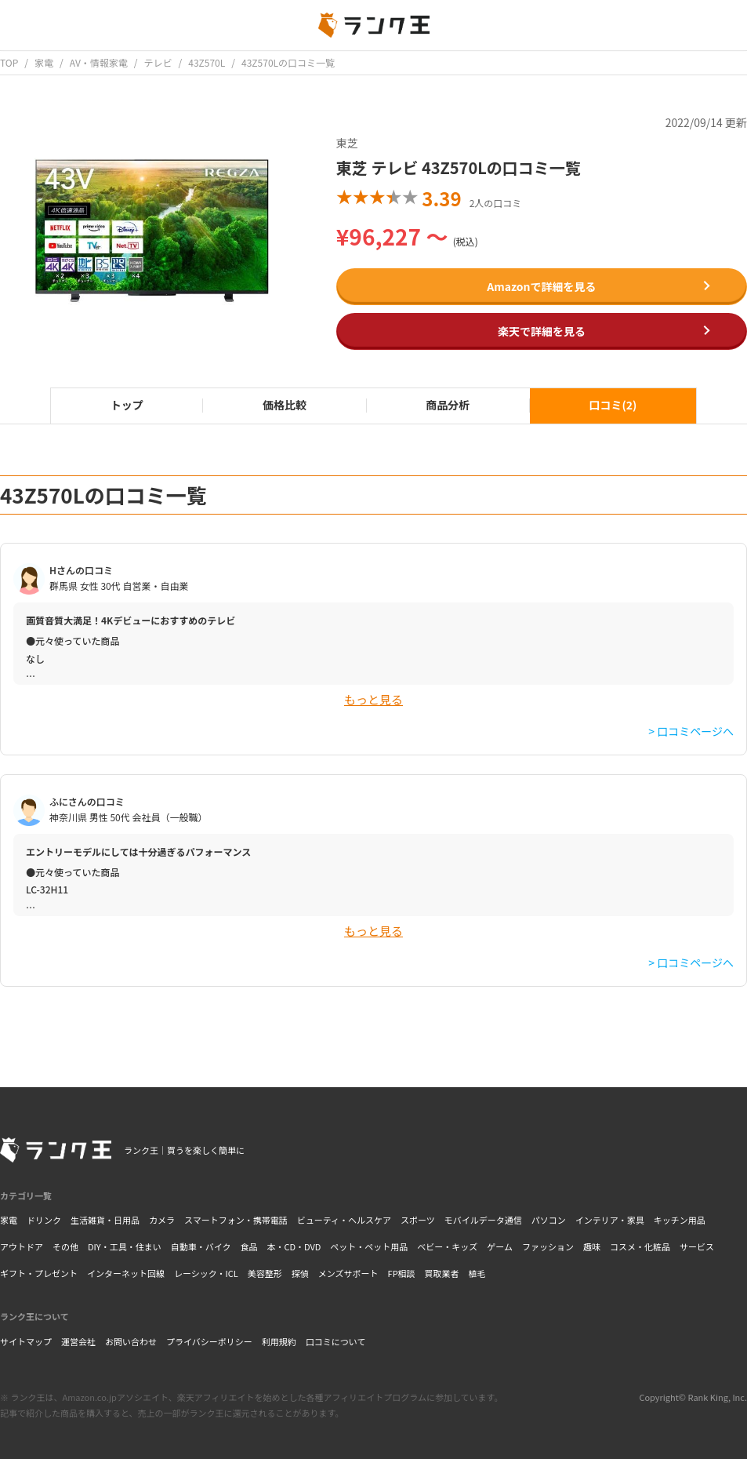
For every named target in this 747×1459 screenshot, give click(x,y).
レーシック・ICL (206, 1273)
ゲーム (500, 1246)
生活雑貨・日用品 (105, 1219)
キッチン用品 (679, 1219)
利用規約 (279, 1341)
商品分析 (448, 405)
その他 (65, 1246)
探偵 (300, 1273)
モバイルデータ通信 (483, 1219)
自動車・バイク (201, 1246)
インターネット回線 (126, 1273)
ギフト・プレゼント (39, 1273)
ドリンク (44, 1219)
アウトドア (21, 1246)
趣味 (591, 1246)
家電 (8, 1219)
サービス (697, 1246)
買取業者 (442, 1273)
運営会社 (78, 1341)
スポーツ (418, 1219)
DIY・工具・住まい (124, 1246)
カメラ (162, 1219)
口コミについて (336, 1341)
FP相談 (401, 1273)
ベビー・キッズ (447, 1246)
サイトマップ (26, 1341)
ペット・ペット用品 (369, 1246)
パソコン (548, 1219)
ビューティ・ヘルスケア (344, 1219)
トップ (127, 405)
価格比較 (284, 405)
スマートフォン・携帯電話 (236, 1219)
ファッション (548, 1246)
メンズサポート (348, 1273)
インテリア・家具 (609, 1219)
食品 (248, 1246)
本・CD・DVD (294, 1246)
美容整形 (265, 1273)
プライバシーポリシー (209, 1341)
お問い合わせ (131, 1341)
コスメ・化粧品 (640, 1246)
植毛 (477, 1273)
